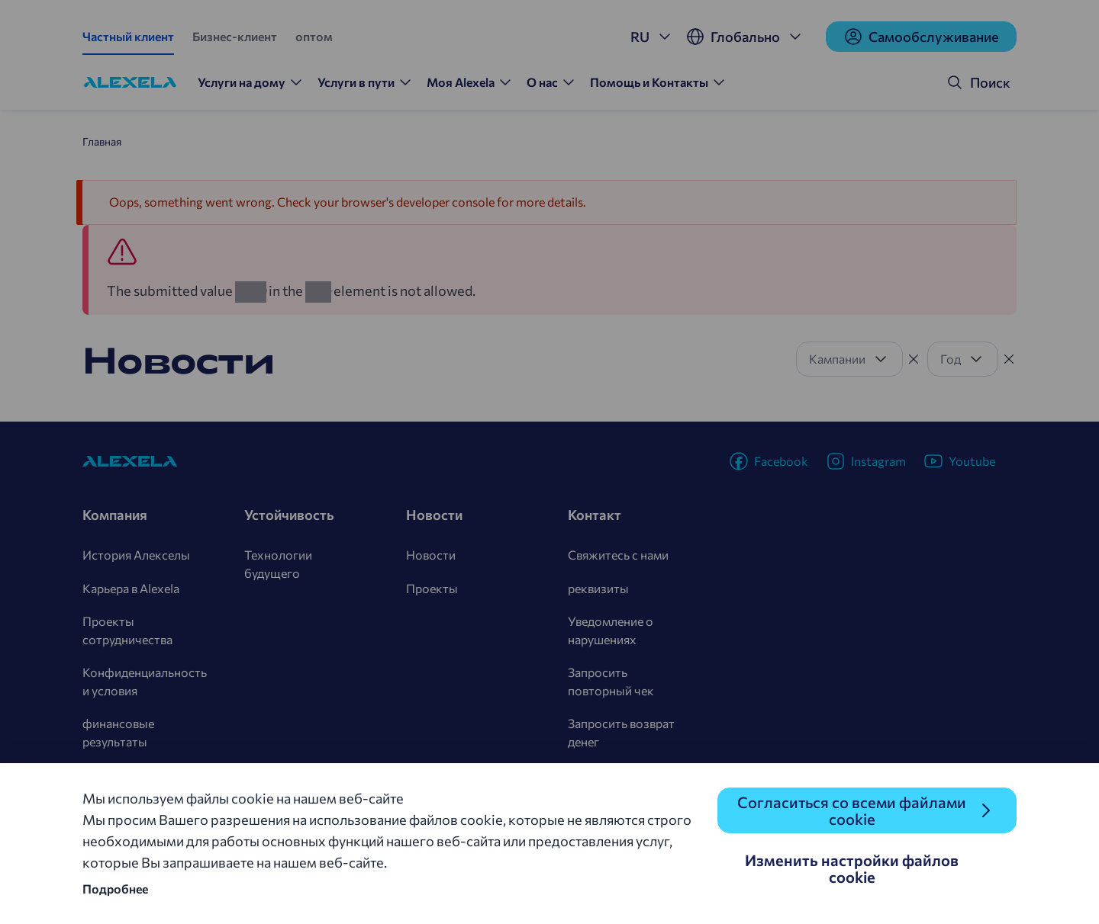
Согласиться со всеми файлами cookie (851, 810)
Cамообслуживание (921, 36)
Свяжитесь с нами (618, 554)
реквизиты (598, 588)
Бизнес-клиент (234, 36)
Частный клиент (128, 36)
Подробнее (115, 888)
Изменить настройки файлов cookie (852, 868)
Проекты (432, 588)
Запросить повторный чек (611, 681)
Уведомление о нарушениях (610, 630)
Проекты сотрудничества (127, 630)
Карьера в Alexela (130, 588)
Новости (431, 554)
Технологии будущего (278, 563)
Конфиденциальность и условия (144, 681)
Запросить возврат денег (621, 732)
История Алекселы (136, 554)
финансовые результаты (118, 732)
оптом (314, 36)
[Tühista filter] (913, 359)
